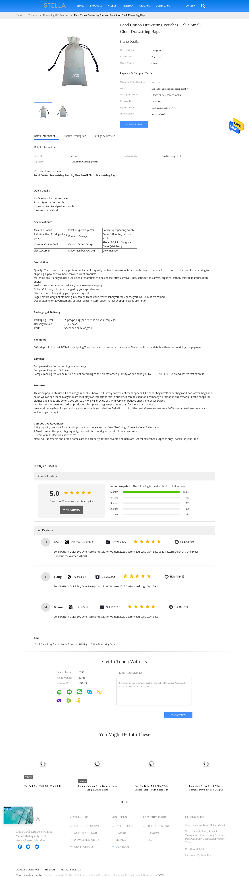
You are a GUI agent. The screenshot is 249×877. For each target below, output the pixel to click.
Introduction (125, 826)
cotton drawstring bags (103, 644)
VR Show (128, 6)
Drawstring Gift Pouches (88, 839)
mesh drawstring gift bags (74, 644)
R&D (149, 839)
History (121, 833)
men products (84, 846)
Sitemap (50, 869)
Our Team (122, 846)
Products (96, 6)
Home (80, 6)
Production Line (158, 826)
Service (121, 839)
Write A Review (71, 509)
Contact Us (163, 6)
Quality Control (28, 869)
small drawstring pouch (47, 644)
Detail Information (45, 135)
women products (86, 833)
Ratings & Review (104, 135)
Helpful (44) (177, 576)
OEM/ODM (153, 833)
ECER (161, 875)
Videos (112, 6)
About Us (144, 6)
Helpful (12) (181, 607)
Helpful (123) (187, 542)
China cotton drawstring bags (29, 875)
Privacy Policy (71, 869)
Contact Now (134, 124)
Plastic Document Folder (88, 826)
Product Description (74, 135)
